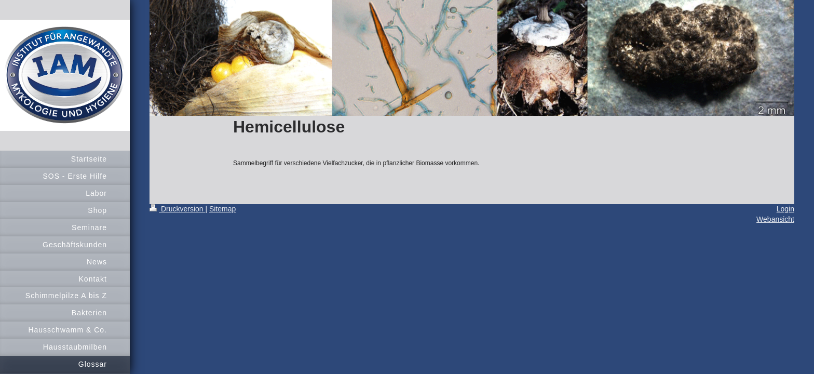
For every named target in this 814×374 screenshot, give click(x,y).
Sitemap (222, 209)
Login (785, 209)
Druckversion (177, 209)
